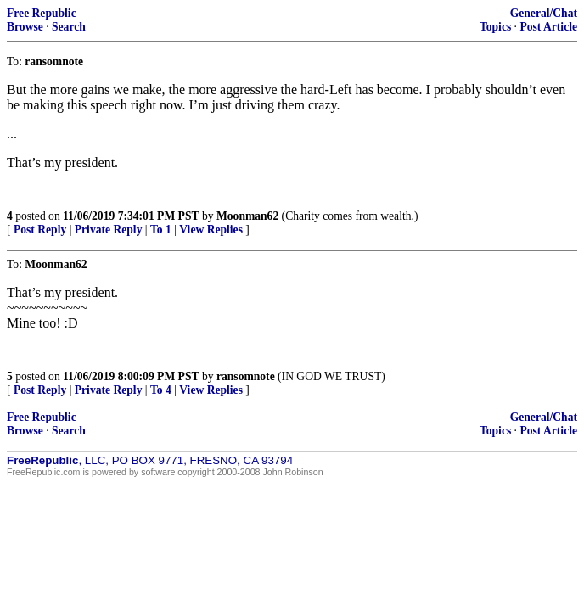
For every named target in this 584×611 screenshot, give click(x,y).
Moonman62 (247, 216)
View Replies (211, 229)
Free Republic (41, 13)
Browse (25, 26)
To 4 (160, 390)
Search (69, 26)
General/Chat (543, 13)
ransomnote (245, 376)
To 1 (160, 229)
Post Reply (40, 229)
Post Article (548, 26)
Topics (495, 26)
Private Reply (109, 229)
